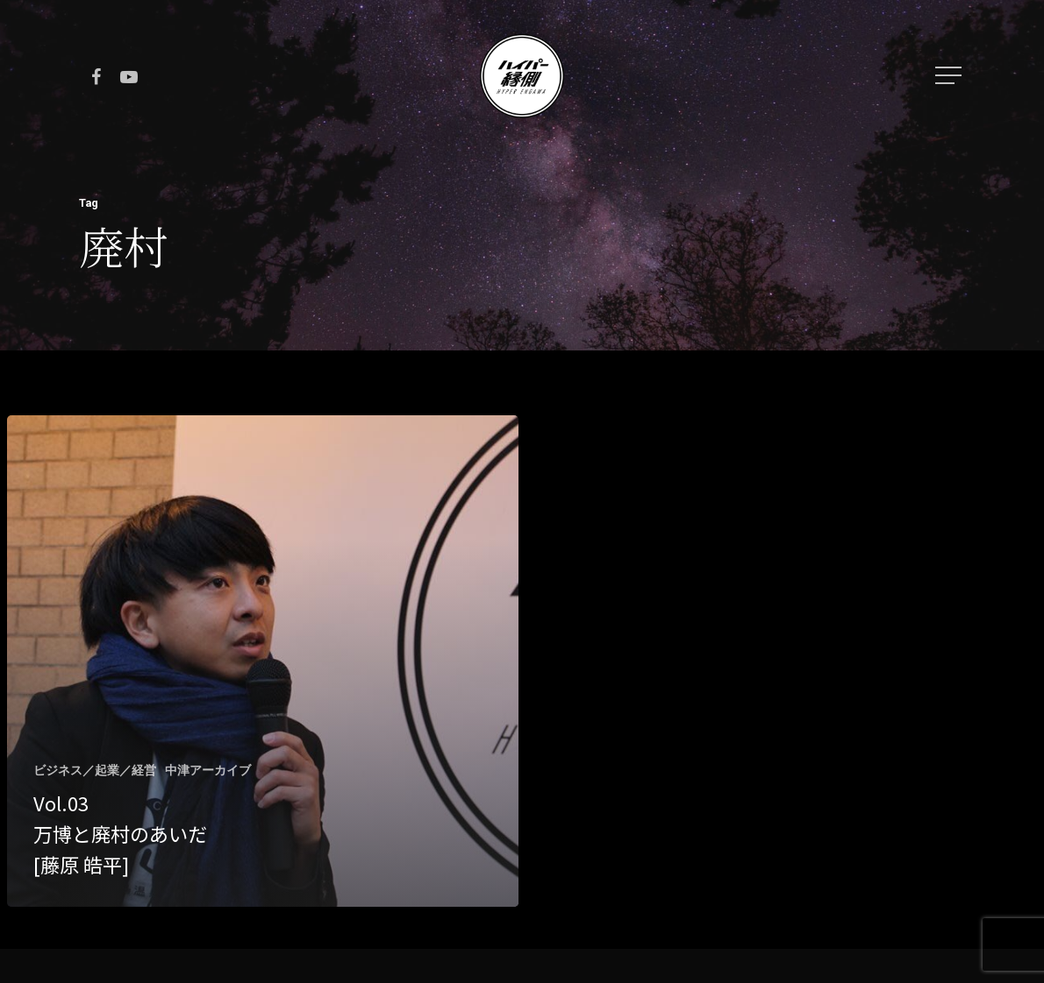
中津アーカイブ (208, 770)
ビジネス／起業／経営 (94, 770)
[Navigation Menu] (950, 75)
